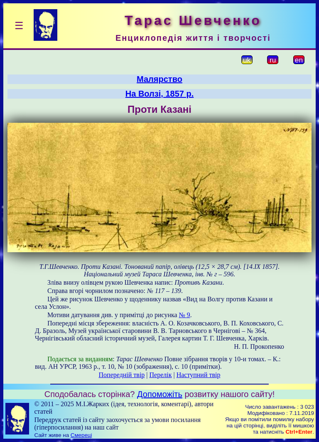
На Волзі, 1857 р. (159, 93)
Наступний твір (199, 374)
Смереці (81, 435)
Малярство (159, 79)
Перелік (161, 374)
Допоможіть (159, 394)
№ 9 (184, 314)
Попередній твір (122, 374)
